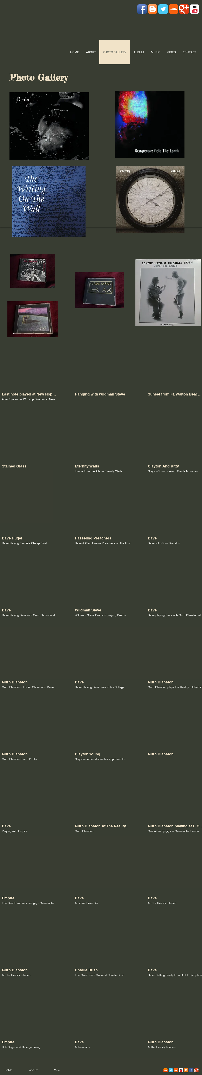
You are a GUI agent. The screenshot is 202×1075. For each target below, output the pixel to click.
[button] (30, 377)
